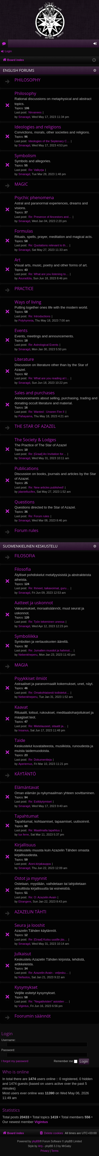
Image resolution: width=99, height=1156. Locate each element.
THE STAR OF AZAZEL (35, 426)
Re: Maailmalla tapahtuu (44, 830)
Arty (40, 1146)
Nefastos (24, 977)
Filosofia (23, 569)
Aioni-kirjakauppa (40, 863)
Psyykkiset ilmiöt (31, 678)
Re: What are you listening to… (49, 274)
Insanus (23, 730)
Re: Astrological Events (43, 344)
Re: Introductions (39, 316)
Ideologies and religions (38, 127)
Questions (25, 502)
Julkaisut (23, 954)
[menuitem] (51, 1133)
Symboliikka (26, 636)
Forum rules (26, 530)
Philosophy (25, 93)
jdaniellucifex (26, 491)
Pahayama (25, 416)
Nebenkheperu (27, 654)
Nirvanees (35, 112)
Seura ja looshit (30, 925)
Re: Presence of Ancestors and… (50, 216)
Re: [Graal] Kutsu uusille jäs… (48, 939)
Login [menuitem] (96, 44)
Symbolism (25, 156)
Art (17, 260)
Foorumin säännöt (33, 1016)
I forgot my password (14, 1061)
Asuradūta (25, 278)
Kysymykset (26, 987)
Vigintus (23, 1006)
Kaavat (21, 707)
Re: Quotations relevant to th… (48, 245)
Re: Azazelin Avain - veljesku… (48, 972)
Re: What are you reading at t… (49, 378)
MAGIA (21, 665)
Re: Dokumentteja (40, 759)
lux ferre (23, 834)
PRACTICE (24, 288)
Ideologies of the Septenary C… (49, 141)
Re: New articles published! (46, 487)
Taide (20, 740)
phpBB (36, 1141)
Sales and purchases (35, 393)
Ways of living (28, 302)
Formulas (24, 231)
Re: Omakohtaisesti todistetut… (49, 692)
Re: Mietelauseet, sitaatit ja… (47, 726)
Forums (5, 44)
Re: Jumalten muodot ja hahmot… (51, 650)
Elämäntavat (27, 787)
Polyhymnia (26, 320)
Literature (24, 359)
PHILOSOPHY (27, 80)
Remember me (65, 1061)
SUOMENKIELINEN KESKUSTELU (30, 546)
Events (21, 330)
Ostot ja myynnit (31, 878)
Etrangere (24, 901)
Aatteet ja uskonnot (34, 603)
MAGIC (21, 184)
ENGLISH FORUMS (18, 70)
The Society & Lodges (35, 440)
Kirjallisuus (25, 845)
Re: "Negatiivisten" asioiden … (48, 1001)
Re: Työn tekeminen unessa (46, 621)
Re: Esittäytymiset (40, 801)
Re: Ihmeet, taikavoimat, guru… (49, 588)
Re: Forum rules (39, 516)
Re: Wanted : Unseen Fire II (46, 411)
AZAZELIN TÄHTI (30, 912)
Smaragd (24, 116)
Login (8, 51)
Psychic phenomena (34, 197)
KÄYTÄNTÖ (25, 774)
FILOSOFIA (25, 556)
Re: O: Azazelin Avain (42, 897)
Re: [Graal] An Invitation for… (47, 453)
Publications (27, 468)
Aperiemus (25, 763)
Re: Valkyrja (36, 169)
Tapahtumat (27, 816)
